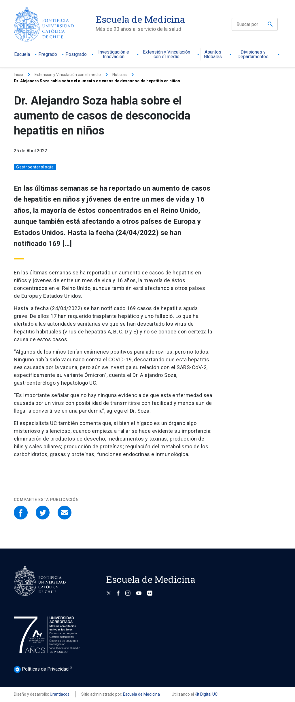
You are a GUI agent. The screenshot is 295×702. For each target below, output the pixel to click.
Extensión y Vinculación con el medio (172, 54)
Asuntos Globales (218, 54)
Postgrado (80, 54)
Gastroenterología (35, 167)
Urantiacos (59, 694)
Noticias (119, 74)
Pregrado (51, 54)
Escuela (26, 54)
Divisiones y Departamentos (259, 54)
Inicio (18, 74)
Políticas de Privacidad (41, 669)
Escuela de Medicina (141, 694)
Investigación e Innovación (119, 54)
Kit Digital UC (206, 694)
